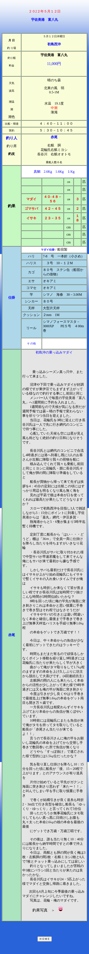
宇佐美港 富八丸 (44, 19)
